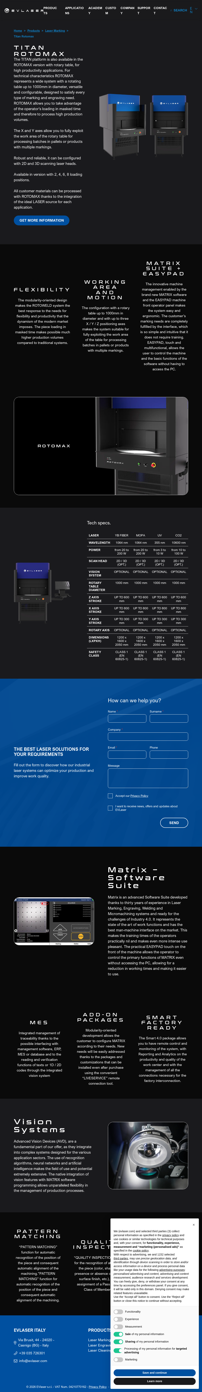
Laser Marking (55, 30)
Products (50, 10)
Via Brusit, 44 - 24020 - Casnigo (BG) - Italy (36, 1342)
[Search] (178, 10)
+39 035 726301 (32, 1353)
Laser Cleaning (100, 1350)
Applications (74, 10)
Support (143, 10)
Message (114, 765)
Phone (154, 747)
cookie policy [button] (141, 1250)
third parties (121, 1258)
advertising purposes (172, 1269)
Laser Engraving (101, 1345)
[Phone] (169, 755)
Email (112, 747)
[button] (193, 10)
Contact (160, 10)
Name (113, 711)
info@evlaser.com (33, 1361)
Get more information (42, 220)
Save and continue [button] (154, 1372)
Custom (110, 10)
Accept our (131, 796)
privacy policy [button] (170, 1235)
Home (18, 30)
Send (174, 823)
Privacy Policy (139, 795)
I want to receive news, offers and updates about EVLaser (146, 808)
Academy (95, 10)
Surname (157, 711)
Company (127, 10)
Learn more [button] (154, 1381)
